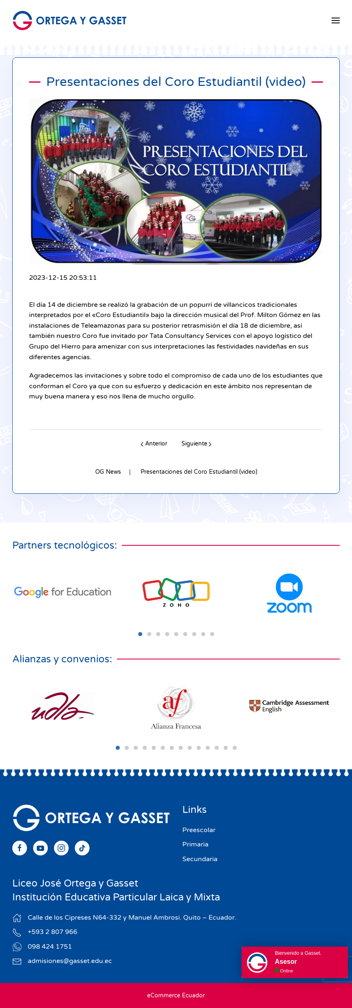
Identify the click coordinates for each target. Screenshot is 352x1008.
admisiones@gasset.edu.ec (70, 961)
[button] (336, 20)
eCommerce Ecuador (176, 995)
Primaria (195, 844)
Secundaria (199, 859)
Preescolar (198, 830)
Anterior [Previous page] (154, 443)
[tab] (140, 634)
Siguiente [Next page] (197, 443)
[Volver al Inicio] (69, 20)
